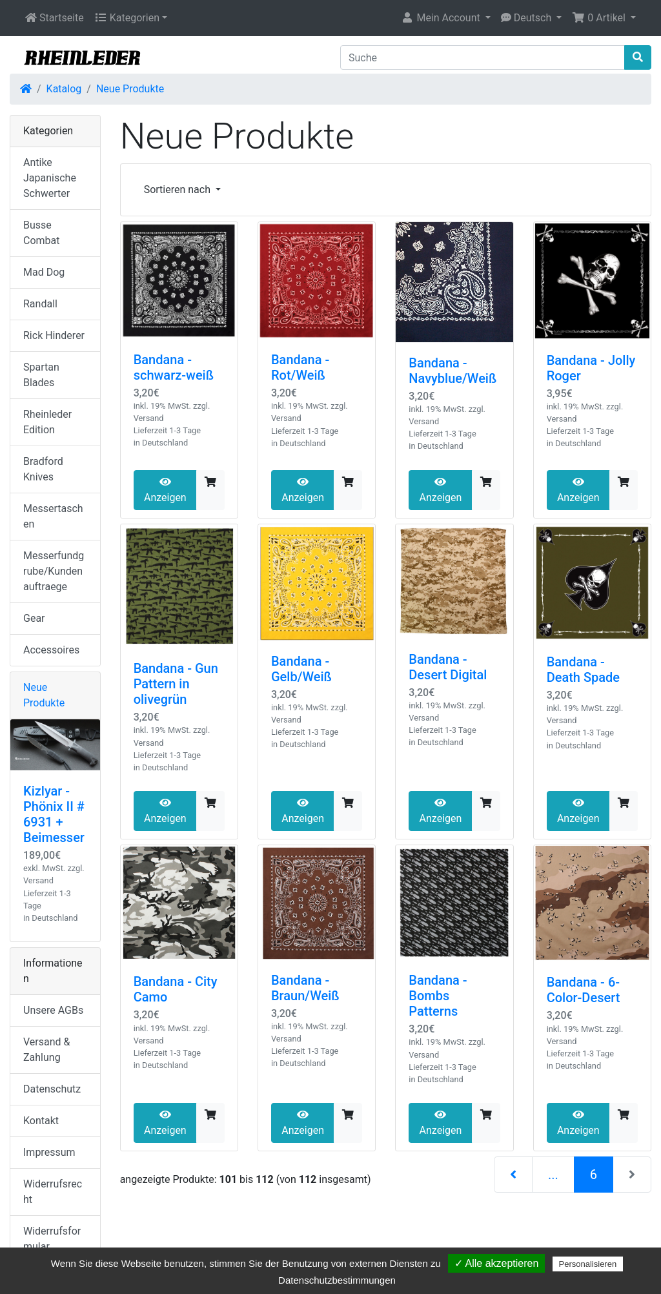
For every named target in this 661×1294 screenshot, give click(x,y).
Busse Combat (41, 233)
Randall (40, 304)
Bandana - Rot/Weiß (300, 367)
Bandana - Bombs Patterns (438, 995)
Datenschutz (52, 1089)
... (553, 1174)
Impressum (49, 1152)
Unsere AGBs (53, 1010)
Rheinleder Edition (47, 422)
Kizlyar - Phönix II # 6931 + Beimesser (54, 814)
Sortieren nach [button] (178, 189)
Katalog (64, 89)
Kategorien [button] (126, 18)
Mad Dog (44, 272)
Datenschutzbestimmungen (337, 1280)
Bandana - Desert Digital (448, 667)
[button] (445, 18)
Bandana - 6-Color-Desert (583, 989)
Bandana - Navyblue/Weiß (452, 370)
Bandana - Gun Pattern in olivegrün (176, 684)
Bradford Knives (43, 469)
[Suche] (482, 57)
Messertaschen (53, 516)
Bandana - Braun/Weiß (305, 987)
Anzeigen (165, 490)
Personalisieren (588, 1264)
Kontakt (41, 1120)
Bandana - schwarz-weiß (174, 367)
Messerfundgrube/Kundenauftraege (53, 571)
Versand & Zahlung (46, 1049)
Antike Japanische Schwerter (49, 178)
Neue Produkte (130, 89)
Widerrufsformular (52, 1239)
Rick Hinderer (54, 335)
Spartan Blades (41, 375)
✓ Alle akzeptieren (496, 1263)
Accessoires (51, 650)
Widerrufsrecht (52, 1192)
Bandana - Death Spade (583, 669)
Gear (34, 618)
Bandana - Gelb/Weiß (301, 668)
